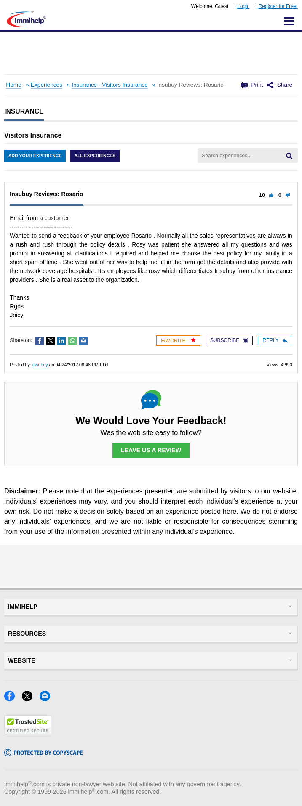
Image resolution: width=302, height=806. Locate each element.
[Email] (47, 698)
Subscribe (229, 340)
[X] (31, 698)
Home (13, 85)
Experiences (46, 85)
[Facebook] (13, 698)
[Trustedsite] (27, 731)
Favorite (178, 340)
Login (243, 6)
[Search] (289, 155)
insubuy (40, 364)
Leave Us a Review (151, 450)
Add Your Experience (34, 155)
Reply (274, 340)
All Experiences (94, 155)
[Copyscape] (43, 753)
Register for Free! (278, 6)
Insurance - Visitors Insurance (110, 85)
